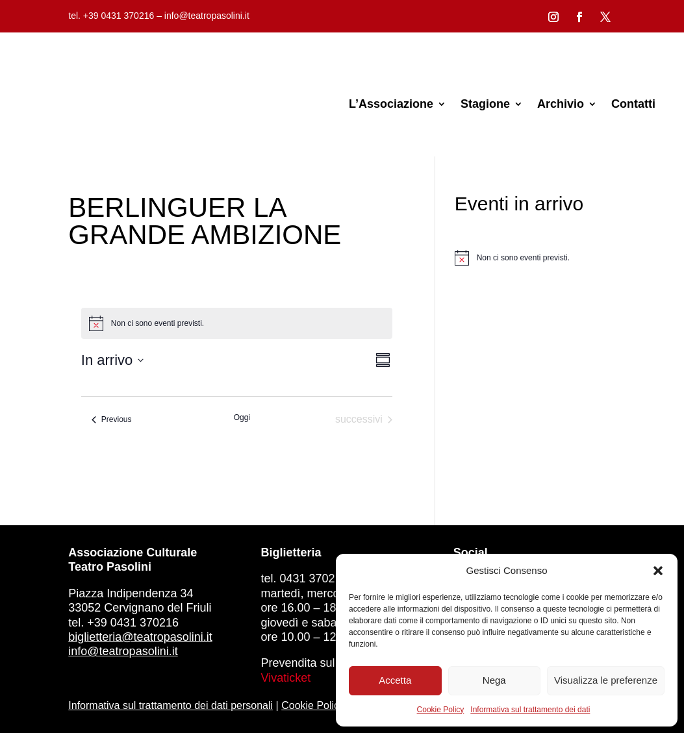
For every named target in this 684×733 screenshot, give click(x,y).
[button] (658, 570)
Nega (494, 680)
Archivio (560, 103)
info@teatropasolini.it (122, 651)
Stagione (485, 103)
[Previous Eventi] (112, 419)
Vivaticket (286, 677)
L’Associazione (391, 103)
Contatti (633, 103)
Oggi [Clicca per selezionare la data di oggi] (242, 417)
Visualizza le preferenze (605, 680)
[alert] (535, 258)
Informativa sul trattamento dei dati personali (170, 705)
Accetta (395, 680)
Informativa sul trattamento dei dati (530, 709)
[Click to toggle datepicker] (112, 360)
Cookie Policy (440, 709)
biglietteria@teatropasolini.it (140, 636)
